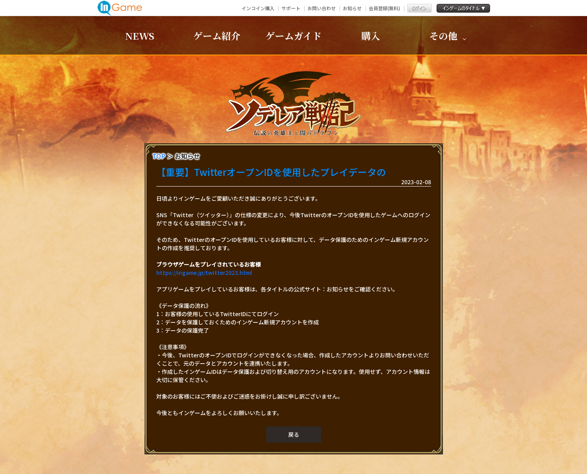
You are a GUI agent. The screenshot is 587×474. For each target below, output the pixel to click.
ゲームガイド (293, 35)
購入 (370, 35)
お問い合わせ (321, 8)
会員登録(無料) (384, 8)
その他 (443, 35)
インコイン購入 (257, 8)
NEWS (139, 35)
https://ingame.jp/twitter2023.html (204, 272)
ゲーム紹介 (216, 35)
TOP (158, 156)
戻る (293, 434)
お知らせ (352, 8)
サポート (291, 8)
